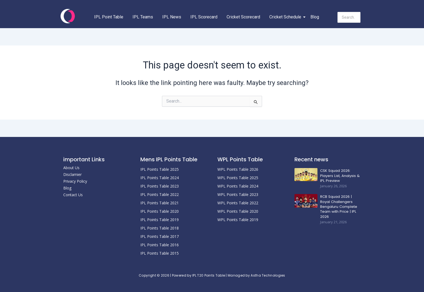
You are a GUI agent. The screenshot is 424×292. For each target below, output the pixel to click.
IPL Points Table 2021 (159, 202)
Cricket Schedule (286, 16)
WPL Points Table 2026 (237, 169)
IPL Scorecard (203, 16)
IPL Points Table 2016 (159, 244)
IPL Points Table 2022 (159, 194)
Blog (314, 16)
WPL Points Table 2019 (237, 219)
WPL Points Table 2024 (237, 186)
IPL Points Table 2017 (159, 236)
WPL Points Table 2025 (237, 177)
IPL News (171, 16)
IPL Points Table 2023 (159, 186)
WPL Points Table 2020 (237, 211)
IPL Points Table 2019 (159, 219)
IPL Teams (142, 16)
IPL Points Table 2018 (159, 228)
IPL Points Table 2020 (159, 211)
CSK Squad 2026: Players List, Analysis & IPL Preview (339, 175)
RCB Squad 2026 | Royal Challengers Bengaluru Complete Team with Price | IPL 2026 (338, 206)
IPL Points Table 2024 (159, 177)
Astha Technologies (268, 275)
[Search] (348, 17)
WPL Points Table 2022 (237, 202)
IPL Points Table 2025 (159, 169)
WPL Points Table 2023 (237, 194)
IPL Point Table (108, 16)
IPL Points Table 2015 (159, 253)
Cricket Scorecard (243, 16)
